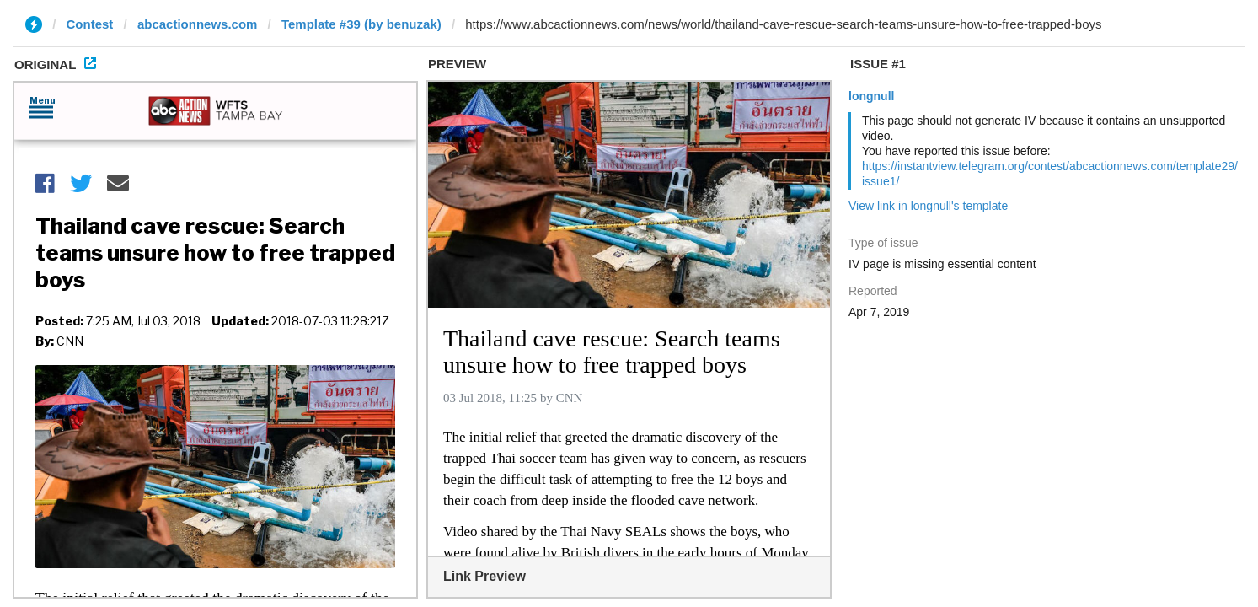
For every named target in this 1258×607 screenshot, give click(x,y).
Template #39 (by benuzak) (361, 24)
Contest (90, 24)
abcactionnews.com (197, 24)
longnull (871, 96)
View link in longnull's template (928, 205)
